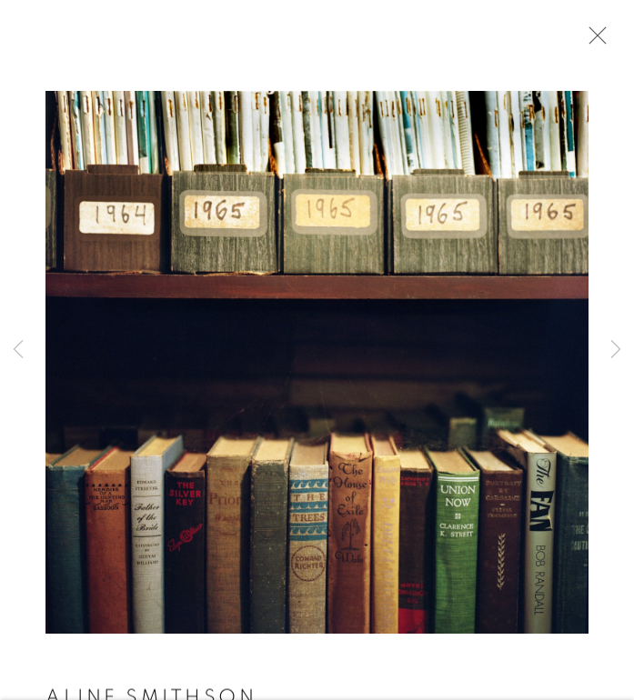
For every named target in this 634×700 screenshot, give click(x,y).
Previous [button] (18, 350)
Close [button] (593, 41)
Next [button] (616, 350)
